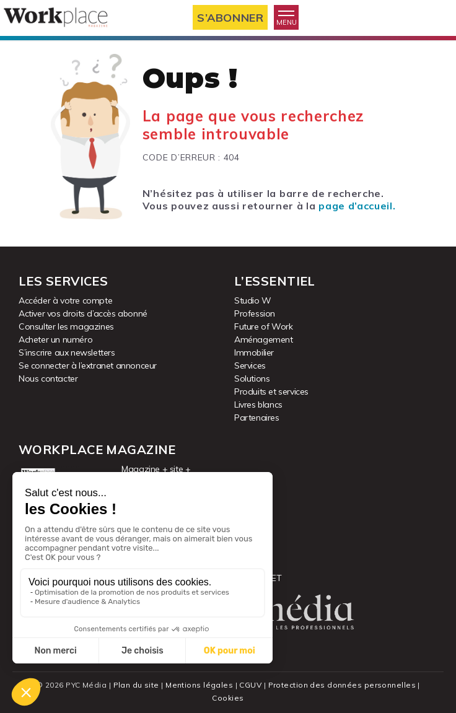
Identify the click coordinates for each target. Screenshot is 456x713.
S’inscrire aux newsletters (67, 352)
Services (250, 365)
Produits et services (271, 391)
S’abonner (230, 18)
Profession (254, 313)
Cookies (227, 697)
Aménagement (263, 339)
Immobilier (254, 352)
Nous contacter (48, 378)
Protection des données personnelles (342, 684)
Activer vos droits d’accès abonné (83, 313)
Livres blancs (258, 404)
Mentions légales (199, 684)
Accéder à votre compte (65, 300)
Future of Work (263, 326)
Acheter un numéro (55, 339)
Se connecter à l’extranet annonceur (88, 365)
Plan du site (136, 684)
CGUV (250, 684)
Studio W (252, 300)
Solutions (252, 378)
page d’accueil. (356, 205)
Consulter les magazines (66, 326)
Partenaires (256, 417)
